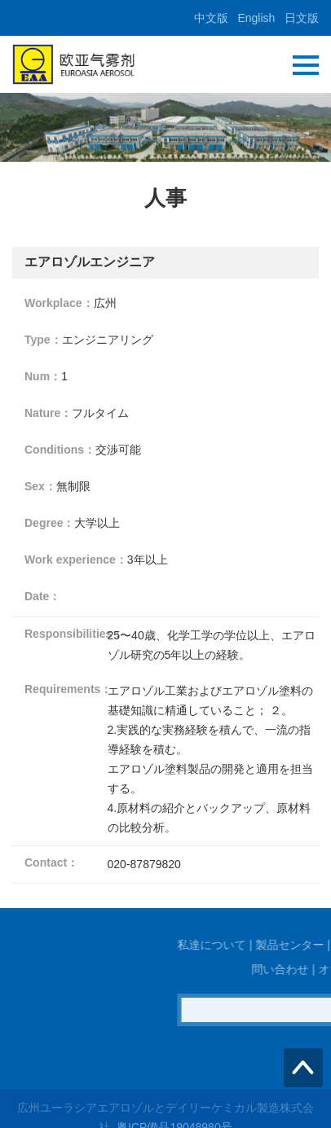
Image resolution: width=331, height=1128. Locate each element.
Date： (42, 596)
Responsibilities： (66, 633)
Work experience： (75, 559)
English (256, 17)
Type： (43, 339)
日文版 (302, 17)
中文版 (211, 17)
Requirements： (66, 689)
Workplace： (59, 302)
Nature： (48, 412)
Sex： (40, 486)
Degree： (49, 522)
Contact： (51, 862)
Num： (42, 376)
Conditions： (59, 449)
